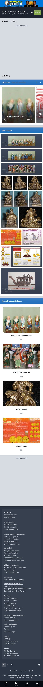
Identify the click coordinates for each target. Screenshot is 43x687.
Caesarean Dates (10, 605)
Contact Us (13, 671)
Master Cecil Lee (10, 651)
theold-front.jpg (8, 142)
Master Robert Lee (11, 653)
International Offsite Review (14, 591)
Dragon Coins (21, 446)
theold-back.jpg (8, 156)
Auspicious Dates (10, 524)
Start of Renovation (11, 539)
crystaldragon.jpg (31, 240)
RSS (31, 671)
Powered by (21, 677)
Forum (6, 629)
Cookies (23, 671)
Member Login (9, 631)
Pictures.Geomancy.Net (14, 116)
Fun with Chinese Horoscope (15, 567)
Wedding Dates (10, 603)
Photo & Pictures (10, 555)
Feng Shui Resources (12, 550)
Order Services (9, 618)
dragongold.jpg (19, 261)
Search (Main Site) (11, 641)
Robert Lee (8, 145)
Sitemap (7, 639)
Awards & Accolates (11, 656)
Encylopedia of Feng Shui (13, 558)
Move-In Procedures (11, 541)
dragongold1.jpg (5, 257)
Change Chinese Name (12, 610)
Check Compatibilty (11, 572)
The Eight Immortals (21, 372)
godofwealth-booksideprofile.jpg (20, 201)
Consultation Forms (11, 620)
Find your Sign (9, 570)
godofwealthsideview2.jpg (6, 182)
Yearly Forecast (9, 517)
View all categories (19, 82)
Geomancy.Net (9, 627)
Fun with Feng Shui (11, 553)
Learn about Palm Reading (14, 580)
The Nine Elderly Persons (21, 335)
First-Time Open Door (12, 537)
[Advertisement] (21, 48)
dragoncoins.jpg (8, 240)
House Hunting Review (12, 586)
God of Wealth (21, 409)
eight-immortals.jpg (10, 169)
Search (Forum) (10, 644)
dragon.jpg (6, 288)
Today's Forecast (10, 515)
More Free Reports (11, 529)
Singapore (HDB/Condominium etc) (17, 588)
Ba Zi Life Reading (11, 527)
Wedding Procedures (12, 544)
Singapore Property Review (14, 560)
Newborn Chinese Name (13, 608)
